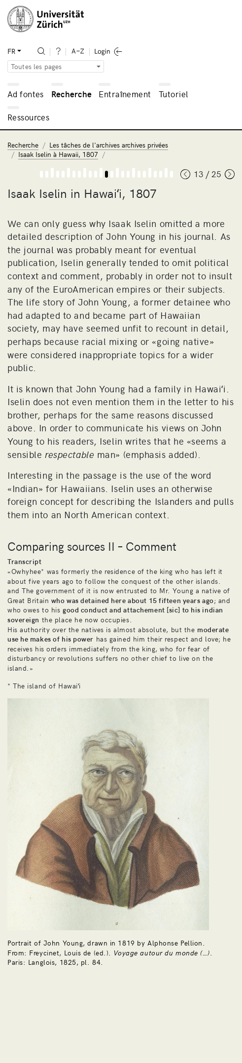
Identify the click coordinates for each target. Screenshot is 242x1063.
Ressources (28, 117)
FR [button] (11, 51)
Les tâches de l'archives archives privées (108, 145)
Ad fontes (25, 94)
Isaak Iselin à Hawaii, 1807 (58, 154)
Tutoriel (173, 94)
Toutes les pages (36, 66)
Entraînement (125, 94)
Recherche (71, 94)
